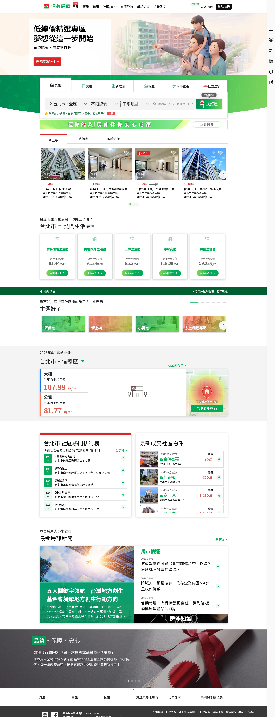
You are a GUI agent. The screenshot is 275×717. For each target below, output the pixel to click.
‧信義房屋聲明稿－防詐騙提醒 (221, 291)
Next (223, 174)
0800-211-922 (92, 713)
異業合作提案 (246, 712)
